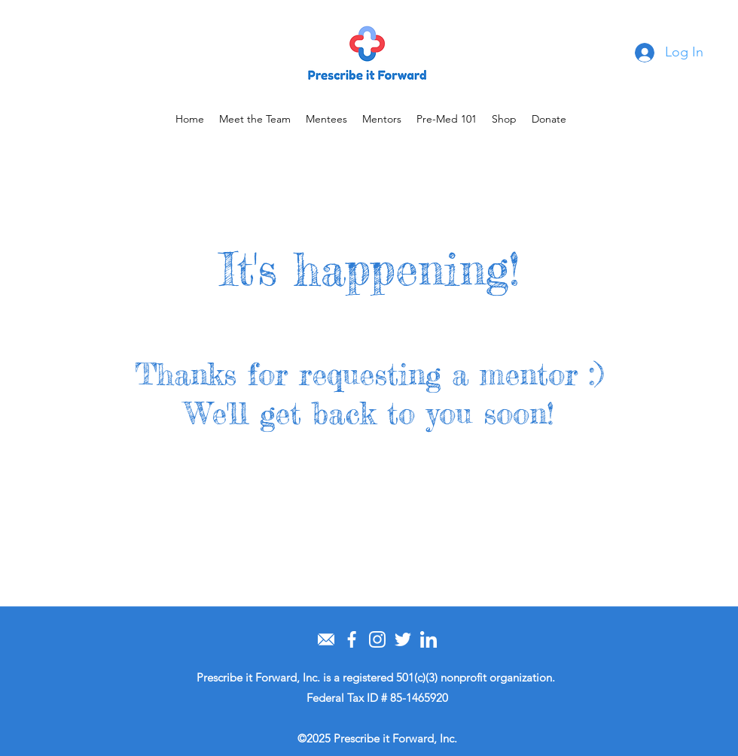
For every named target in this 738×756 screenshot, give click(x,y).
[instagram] (377, 639)
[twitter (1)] (403, 639)
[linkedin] (428, 639)
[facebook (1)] (351, 639)
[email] (326, 639)
